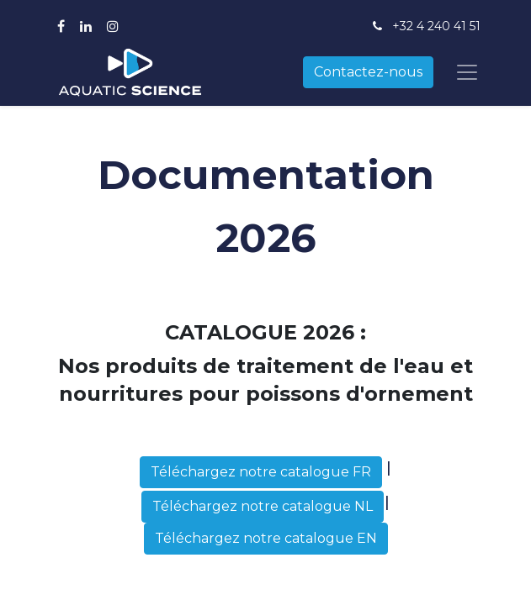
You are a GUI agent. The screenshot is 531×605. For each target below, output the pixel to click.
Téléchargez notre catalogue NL (262, 506)
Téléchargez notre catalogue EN (266, 538)
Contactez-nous (368, 72)
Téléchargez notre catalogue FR (261, 472)
